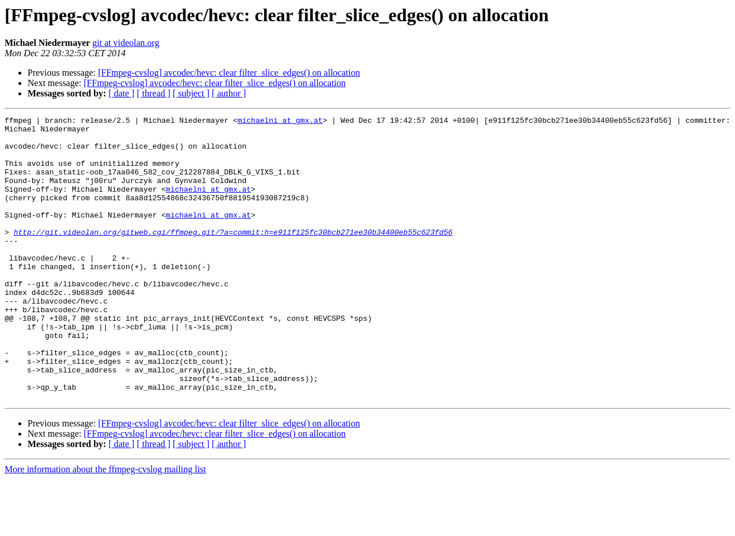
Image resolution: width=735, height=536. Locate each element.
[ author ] (229, 93)
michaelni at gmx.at (280, 121)
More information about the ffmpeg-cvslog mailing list (105, 526)
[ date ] (121, 93)
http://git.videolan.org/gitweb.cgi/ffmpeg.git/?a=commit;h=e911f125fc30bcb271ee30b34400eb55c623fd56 (233, 256)
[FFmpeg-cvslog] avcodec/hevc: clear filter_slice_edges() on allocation (229, 72)
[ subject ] (191, 93)
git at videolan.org (126, 43)
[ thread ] (154, 93)
